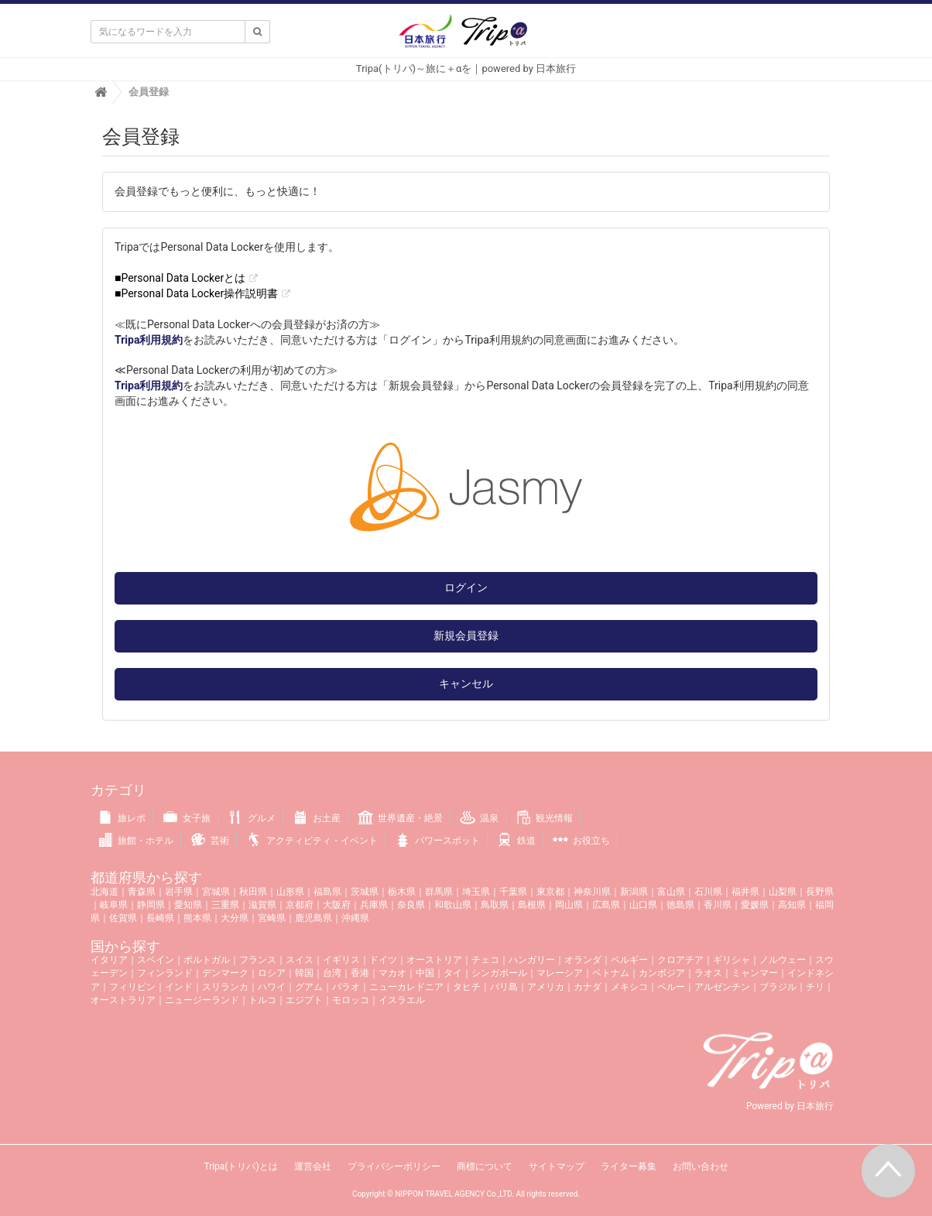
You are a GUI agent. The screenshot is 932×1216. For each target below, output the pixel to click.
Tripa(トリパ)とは (240, 1166)
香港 (360, 973)
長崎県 (160, 918)
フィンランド (165, 973)
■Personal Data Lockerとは (180, 278)
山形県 (290, 891)
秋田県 (253, 891)
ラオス (708, 973)
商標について (484, 1166)
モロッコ (350, 1000)
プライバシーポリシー (394, 1166)
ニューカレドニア (406, 986)
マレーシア (559, 973)
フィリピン (132, 986)
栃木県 (402, 891)
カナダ (587, 986)
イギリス (341, 959)
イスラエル (402, 1000)
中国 (425, 973)
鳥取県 (495, 904)
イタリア (109, 959)
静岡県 (151, 904)
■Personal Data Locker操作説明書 (196, 293)
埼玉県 (476, 891)
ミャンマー (755, 973)
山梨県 (783, 891)
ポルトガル (206, 959)
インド (179, 986)
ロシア (272, 973)
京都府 (300, 904)
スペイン (155, 959)
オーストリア (434, 959)
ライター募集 (628, 1166)
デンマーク (225, 973)
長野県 (820, 891)
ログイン (466, 587)
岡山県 (569, 904)
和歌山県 (452, 904)
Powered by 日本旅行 (790, 1106)
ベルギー (629, 959)
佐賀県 (123, 918)
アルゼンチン (722, 986)
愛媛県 (755, 904)
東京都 (550, 891)
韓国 (304, 973)
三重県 (225, 904)
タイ (453, 973)
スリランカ (225, 986)
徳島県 (680, 904)
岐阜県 (114, 904)
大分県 (234, 918)
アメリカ (545, 986)
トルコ (262, 1000)
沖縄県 (355, 918)
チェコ (485, 959)
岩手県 (179, 891)
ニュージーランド (202, 1000)
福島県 (327, 891)
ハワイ (272, 986)
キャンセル (466, 683)
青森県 (142, 891)
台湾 (332, 973)
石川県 (708, 891)
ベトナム (610, 973)
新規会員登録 (466, 635)
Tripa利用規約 (149, 340)
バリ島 (504, 986)
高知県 (792, 904)
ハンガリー (532, 959)
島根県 (532, 904)
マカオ (392, 973)
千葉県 (513, 891)
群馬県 (439, 891)
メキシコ (629, 986)
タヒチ (467, 986)
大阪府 (337, 904)
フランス (257, 959)
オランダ (582, 959)
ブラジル (778, 986)
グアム (309, 986)
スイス (300, 959)
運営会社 (312, 1166)
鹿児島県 (313, 918)
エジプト (304, 1000)
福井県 (745, 891)
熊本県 (197, 918)
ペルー (671, 986)
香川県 (718, 904)
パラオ (346, 986)
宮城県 (216, 891)
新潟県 (634, 891)
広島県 (606, 904)
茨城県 (365, 891)
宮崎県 (272, 918)
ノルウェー (782, 959)
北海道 (104, 891)
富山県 (671, 891)
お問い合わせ (700, 1166)
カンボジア (662, 973)
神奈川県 (592, 891)
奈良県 (411, 904)
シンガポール (499, 973)
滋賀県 (262, 904)
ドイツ (383, 959)
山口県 (643, 904)
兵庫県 (374, 904)
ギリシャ (731, 959)
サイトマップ (556, 1166)
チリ (815, 986)
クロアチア (680, 959)
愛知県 (188, 904)
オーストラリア (123, 1000)
